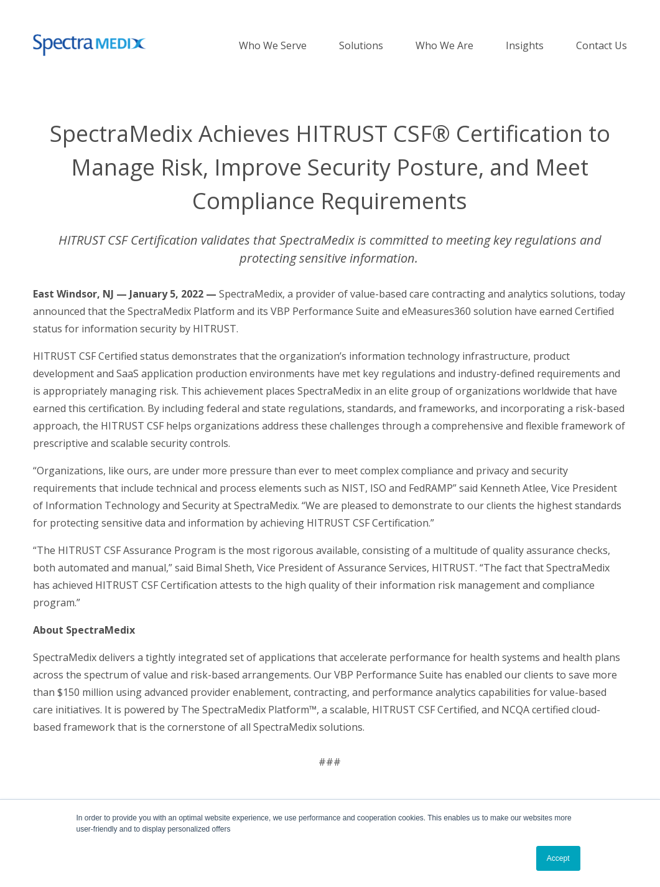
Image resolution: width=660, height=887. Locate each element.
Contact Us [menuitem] (601, 45)
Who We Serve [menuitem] (273, 45)
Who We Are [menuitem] (444, 45)
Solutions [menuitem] (361, 45)
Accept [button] (558, 858)
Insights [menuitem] (525, 45)
